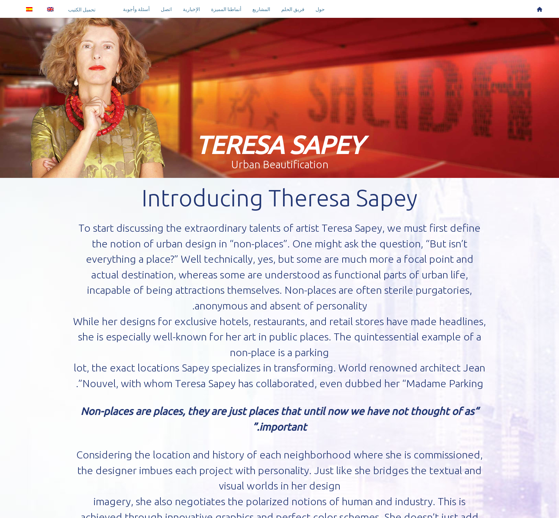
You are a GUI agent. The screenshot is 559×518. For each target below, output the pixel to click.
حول (320, 9)
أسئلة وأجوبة (136, 9)
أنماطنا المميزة (226, 9)
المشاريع (261, 9)
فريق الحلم (292, 9)
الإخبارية (191, 9)
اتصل (166, 9)
